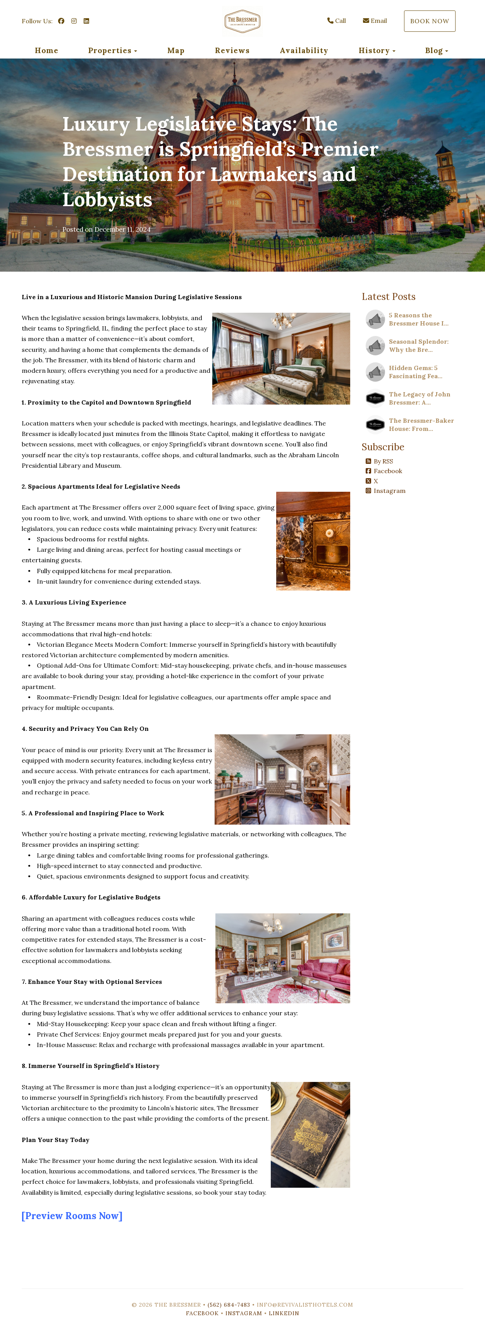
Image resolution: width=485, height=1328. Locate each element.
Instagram (386, 490)
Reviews (232, 50)
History (374, 50)
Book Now (429, 21)
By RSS (379, 461)
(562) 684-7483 (229, 1304)
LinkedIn (284, 1313)
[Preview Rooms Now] (72, 1216)
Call (336, 20)
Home (46, 50)
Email (375, 20)
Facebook (384, 471)
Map (176, 50)
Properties (110, 50)
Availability (304, 50)
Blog (434, 50)
